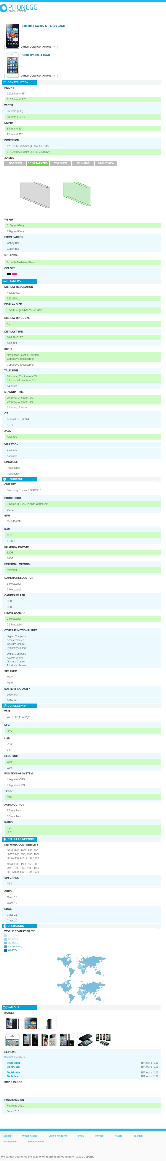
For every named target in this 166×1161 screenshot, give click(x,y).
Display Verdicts (14, 1057)
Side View (15, 163)
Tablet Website (36, 1141)
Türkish (99, 1135)
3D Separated (38, 163)
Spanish (138, 1135)
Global (7, 1135)
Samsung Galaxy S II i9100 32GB (43, 25)
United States (29, 1135)
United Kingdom (58, 1135)
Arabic (118, 1135)
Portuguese (10, 1141)
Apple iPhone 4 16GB (36, 54)
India (81, 1135)
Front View (106, 163)
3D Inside (83, 163)
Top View (60, 163)
